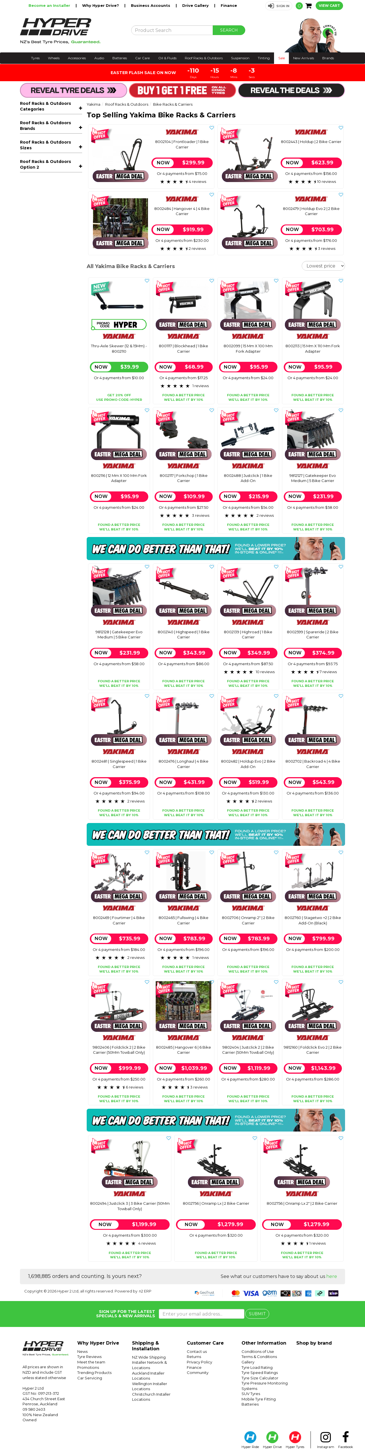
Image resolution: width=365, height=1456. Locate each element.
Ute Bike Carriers (44, 178)
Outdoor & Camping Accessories (53, 261)
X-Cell (25, 394)
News (82, 1351)
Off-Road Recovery (43, 281)
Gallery (248, 1362)
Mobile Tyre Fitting (259, 1399)
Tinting (264, 58)
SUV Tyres (251, 1393)
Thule (25, 386)
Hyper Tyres (295, 1440)
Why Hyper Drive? (101, 5)
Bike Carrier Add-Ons (48, 195)
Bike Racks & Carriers (53, 129)
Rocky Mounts (34, 377)
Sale (281, 58)
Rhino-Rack (31, 369)
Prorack (27, 360)
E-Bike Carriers (42, 138)
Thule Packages (40, 324)
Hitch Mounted (42, 162)
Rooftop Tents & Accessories (53, 248)
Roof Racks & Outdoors (204, 58)
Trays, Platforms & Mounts (53, 220)
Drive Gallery (196, 5)
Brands (328, 58)
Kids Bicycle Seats (53, 290)
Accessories (77, 58)
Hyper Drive (272, 1440)
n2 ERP (145, 1291)
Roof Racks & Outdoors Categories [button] (45, 106)
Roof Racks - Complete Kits (53, 203)
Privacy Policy (199, 1362)
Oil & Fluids (167, 58)
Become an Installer (50, 5)
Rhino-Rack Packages (46, 315)
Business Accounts (151, 5)
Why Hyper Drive (98, 1343)
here (331, 1276)
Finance (229, 5)
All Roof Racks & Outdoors (46, 121)
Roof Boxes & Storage (53, 229)
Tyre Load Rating (257, 1367)
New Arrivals (303, 58)
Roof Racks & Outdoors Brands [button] (45, 337)
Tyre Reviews (89, 1356)
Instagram (325, 1440)
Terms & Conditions (259, 1356)
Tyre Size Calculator (260, 1378)
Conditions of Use (258, 1351)
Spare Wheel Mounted (49, 170)
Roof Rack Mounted (46, 146)
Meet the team (91, 1362)
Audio (99, 58)
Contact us (197, 1351)
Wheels (54, 58)
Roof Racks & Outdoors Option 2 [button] (45, 496)
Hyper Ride (250, 1440)
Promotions (88, 1367)
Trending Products (94, 1372)
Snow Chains (37, 307)
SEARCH (229, 30)
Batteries (119, 58)
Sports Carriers (53, 272)
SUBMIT (257, 1313)
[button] (278, 5)
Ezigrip (27, 352)
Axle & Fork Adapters (47, 187)
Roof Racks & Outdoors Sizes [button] (45, 416)
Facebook (345, 1440)
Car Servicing (89, 1378)
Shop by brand (314, 1343)
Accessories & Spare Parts (53, 298)
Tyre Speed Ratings (260, 1372)
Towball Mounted (44, 154)
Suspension (240, 58)
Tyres (35, 58)
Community (197, 1372)
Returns (194, 1356)
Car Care (142, 58)
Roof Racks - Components (53, 212)
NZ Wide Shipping (149, 1357)
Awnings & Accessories (53, 237)
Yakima (27, 403)
